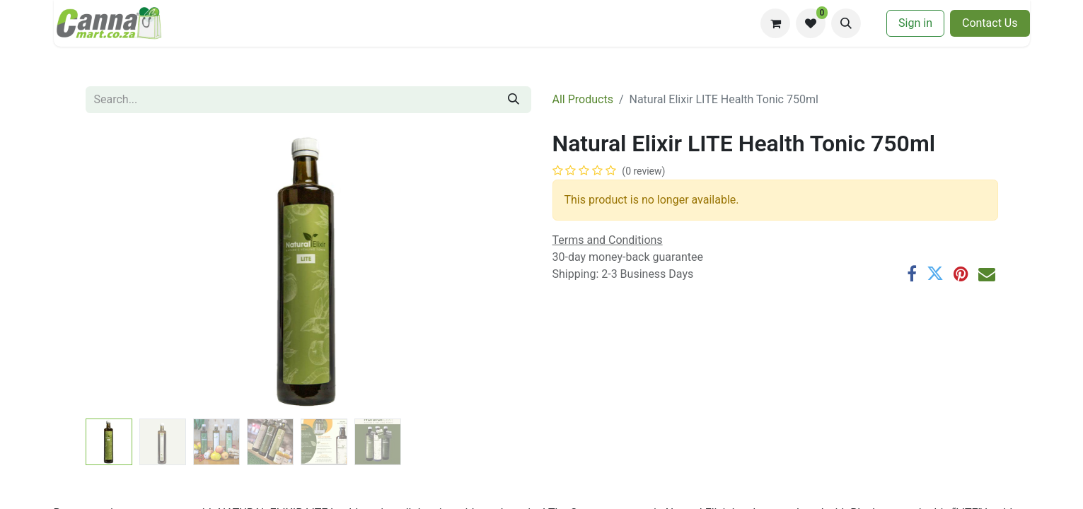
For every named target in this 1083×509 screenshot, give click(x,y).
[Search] (513, 99)
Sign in (915, 23)
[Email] (986, 273)
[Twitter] (935, 273)
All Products (582, 99)
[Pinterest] (961, 273)
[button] (846, 23)
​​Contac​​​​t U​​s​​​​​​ (990, 23)
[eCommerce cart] (775, 23)
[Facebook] (912, 273)
